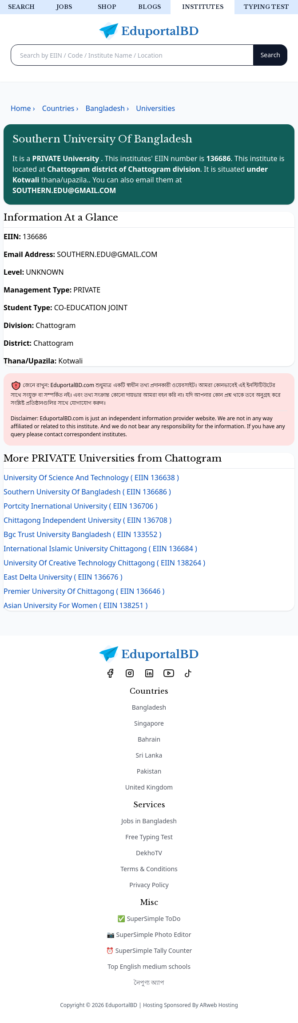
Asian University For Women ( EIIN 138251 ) (75, 605)
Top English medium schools (149, 966)
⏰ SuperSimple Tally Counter (149, 950)
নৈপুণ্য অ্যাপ (149, 982)
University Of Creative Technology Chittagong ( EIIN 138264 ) (104, 563)
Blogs (149, 7)
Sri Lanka (149, 755)
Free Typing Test (148, 837)
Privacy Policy (148, 885)
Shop (107, 7)
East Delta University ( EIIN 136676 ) (63, 577)
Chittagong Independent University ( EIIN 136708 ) (87, 520)
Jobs (64, 7)
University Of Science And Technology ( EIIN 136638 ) (91, 477)
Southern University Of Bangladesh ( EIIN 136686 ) (87, 492)
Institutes (202, 7)
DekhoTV (149, 853)
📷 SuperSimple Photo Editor (149, 934)
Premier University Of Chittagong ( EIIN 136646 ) (84, 591)
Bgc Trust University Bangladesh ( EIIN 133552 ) (82, 534)
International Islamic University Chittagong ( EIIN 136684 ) (100, 548)
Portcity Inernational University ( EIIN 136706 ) (80, 506)
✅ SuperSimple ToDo (149, 918)
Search (21, 7)
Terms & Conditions (149, 869)
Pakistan (149, 771)
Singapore (149, 723)
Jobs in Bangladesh (149, 821)
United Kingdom (149, 787)
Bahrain (149, 739)
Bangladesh (149, 707)
